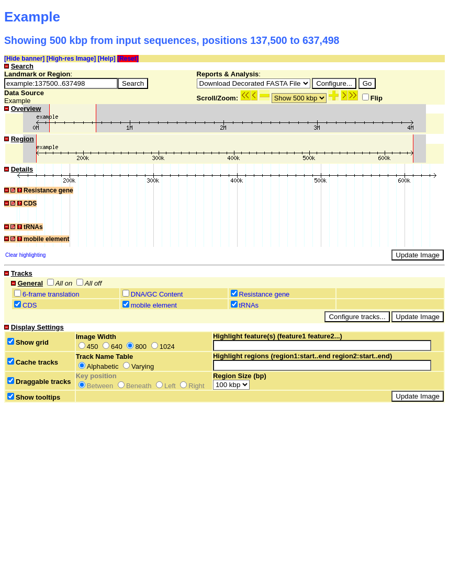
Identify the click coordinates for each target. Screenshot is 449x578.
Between (96, 386)
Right (192, 386)
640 (112, 346)
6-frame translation (51, 294)
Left (166, 386)
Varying (138, 366)
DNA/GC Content (157, 294)
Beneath (134, 386)
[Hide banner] (24, 58)
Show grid (28, 342)
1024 (163, 346)
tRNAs (249, 305)
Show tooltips (33, 397)
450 (88, 346)
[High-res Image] (71, 58)
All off (89, 283)
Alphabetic (98, 366)
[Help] (107, 58)
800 (137, 346)
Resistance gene (264, 294)
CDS (30, 305)
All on (60, 283)
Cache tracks (32, 362)
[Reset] (128, 58)
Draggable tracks (39, 382)
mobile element (154, 305)
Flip (372, 98)
